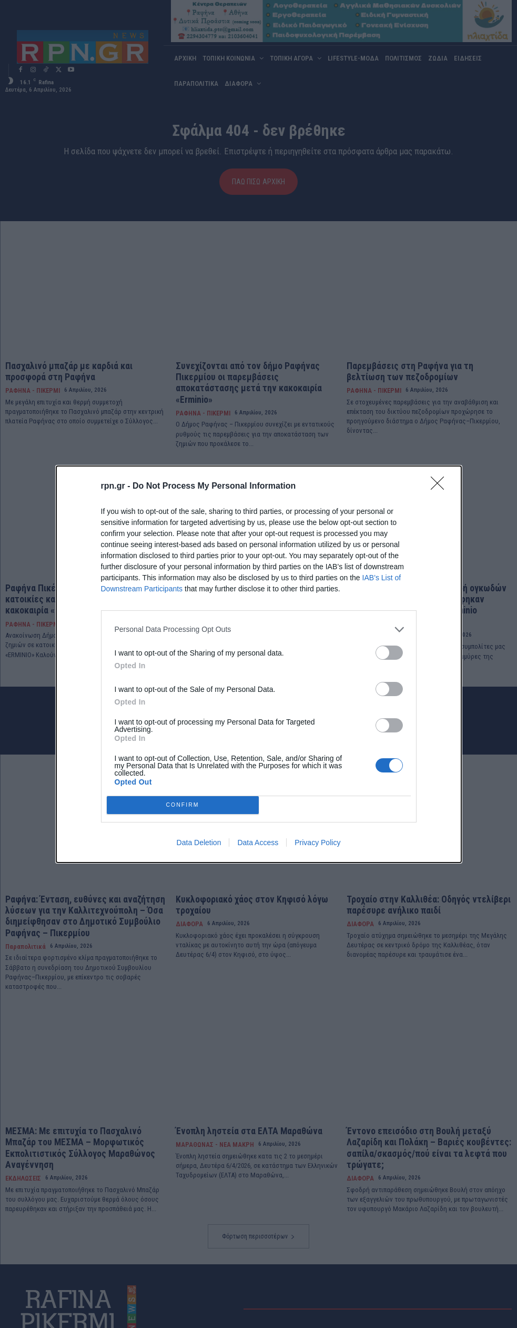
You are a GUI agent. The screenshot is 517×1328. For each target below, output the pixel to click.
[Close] (441, 487)
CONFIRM (182, 805)
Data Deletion (199, 842)
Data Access (257, 842)
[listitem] (259, 629)
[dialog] (258, 664)
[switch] (389, 653)
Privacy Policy (317, 842)
